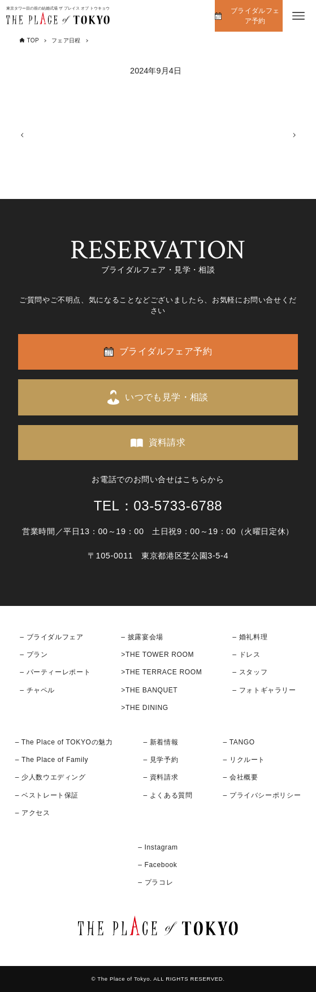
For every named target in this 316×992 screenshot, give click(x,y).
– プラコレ (155, 883)
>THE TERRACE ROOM (161, 673)
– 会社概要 (240, 778)
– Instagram (158, 847)
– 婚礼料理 (249, 637)
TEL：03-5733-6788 (158, 505)
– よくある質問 (167, 795)
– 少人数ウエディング (50, 778)
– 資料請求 (160, 778)
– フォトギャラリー (264, 690)
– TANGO (239, 742)
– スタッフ (249, 673)
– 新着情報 (160, 742)
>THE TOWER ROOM (157, 655)
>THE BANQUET (149, 690)
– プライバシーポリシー (262, 795)
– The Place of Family (52, 760)
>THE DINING (144, 708)
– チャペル (37, 690)
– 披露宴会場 (142, 637)
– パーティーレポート (55, 673)
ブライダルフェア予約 (255, 16)
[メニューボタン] (298, 16)
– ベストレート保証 (47, 795)
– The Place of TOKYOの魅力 (64, 742)
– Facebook (157, 865)
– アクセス (32, 813)
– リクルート (244, 760)
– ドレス (246, 655)
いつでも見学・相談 (167, 397)
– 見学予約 (160, 760)
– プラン (33, 655)
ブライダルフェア (55, 637)
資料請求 (167, 442)
